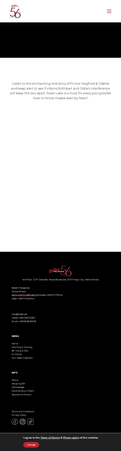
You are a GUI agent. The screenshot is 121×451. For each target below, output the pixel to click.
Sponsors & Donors (21, 394)
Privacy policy (71, 438)
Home (15, 343)
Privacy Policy (19, 415)
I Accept (31, 444)
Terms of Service (49, 438)
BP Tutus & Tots (20, 350)
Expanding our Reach (23, 390)
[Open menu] (109, 11)
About (15, 380)
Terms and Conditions (23, 411)
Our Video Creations (22, 357)
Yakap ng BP (18, 383)
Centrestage (18, 387)
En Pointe (17, 354)
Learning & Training (22, 347)
